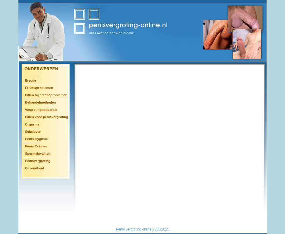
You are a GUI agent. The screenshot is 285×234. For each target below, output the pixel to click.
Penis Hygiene (36, 139)
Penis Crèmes (36, 146)
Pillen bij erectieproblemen (46, 95)
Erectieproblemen (39, 88)
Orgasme (32, 124)
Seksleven (33, 131)
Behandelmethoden (40, 102)
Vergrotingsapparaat (41, 109)
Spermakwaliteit (38, 153)
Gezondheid (34, 168)
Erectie (30, 80)
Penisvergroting (38, 161)
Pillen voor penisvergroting (46, 117)
